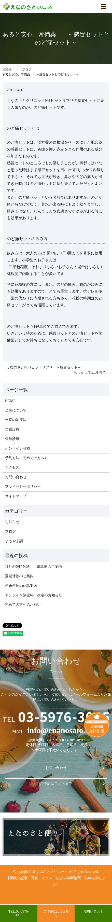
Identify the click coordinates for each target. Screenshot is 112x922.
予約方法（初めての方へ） (26, 458)
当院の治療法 (15, 420)
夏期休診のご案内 (19, 576)
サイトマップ (15, 496)
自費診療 (12, 429)
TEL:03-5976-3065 (18, 913)
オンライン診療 (17, 448)
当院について (15, 410)
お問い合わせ (15, 477)
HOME (7, 69)
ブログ (26, 69)
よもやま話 (14, 541)
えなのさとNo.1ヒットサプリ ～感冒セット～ (43, 367)
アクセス (12, 467)
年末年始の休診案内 (21, 586)
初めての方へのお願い (23, 605)
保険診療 (12, 439)
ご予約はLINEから (56, 913)
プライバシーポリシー (23, 486)
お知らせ (12, 522)
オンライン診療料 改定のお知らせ (33, 595)
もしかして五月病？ (90, 372)
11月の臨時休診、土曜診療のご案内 (33, 567)
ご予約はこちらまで (56, 784)
